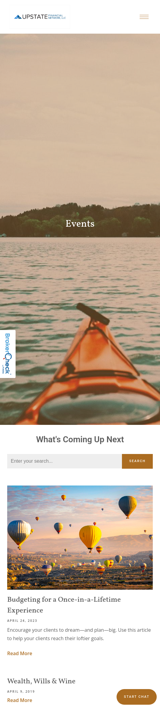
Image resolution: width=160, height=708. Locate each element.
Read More (19, 653)
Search (137, 461)
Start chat (136, 697)
